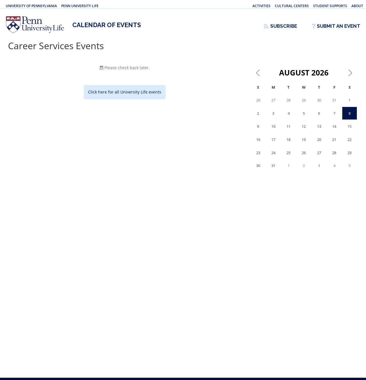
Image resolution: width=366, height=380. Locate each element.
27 (273, 105)
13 (319, 131)
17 (273, 144)
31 (334, 105)
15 (349, 131)
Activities (261, 5)
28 (289, 105)
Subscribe (283, 26)
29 (304, 105)
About (357, 5)
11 (289, 131)
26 (258, 105)
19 (304, 144)
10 (273, 131)
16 (258, 144)
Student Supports (330, 5)
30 (319, 105)
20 (319, 144)
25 (289, 157)
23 (258, 157)
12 (304, 131)
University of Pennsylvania (31, 5)
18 (289, 144)
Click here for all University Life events (124, 97)
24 (273, 157)
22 (349, 144)
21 (334, 144)
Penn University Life (80, 5)
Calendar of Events (108, 29)
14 (334, 131)
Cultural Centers (292, 5)
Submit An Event (338, 26)
